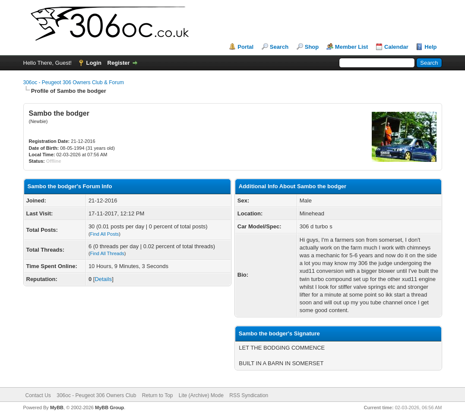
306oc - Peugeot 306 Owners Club (96, 395)
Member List (351, 47)
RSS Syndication (248, 395)
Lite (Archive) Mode (201, 395)
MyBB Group (109, 407)
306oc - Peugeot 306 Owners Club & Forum (73, 82)
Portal (245, 47)
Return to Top (157, 395)
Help (430, 47)
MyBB (56, 407)
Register (119, 63)
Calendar (396, 47)
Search (279, 47)
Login (93, 63)
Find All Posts (104, 234)
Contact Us (38, 395)
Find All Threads (107, 253)
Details (103, 279)
